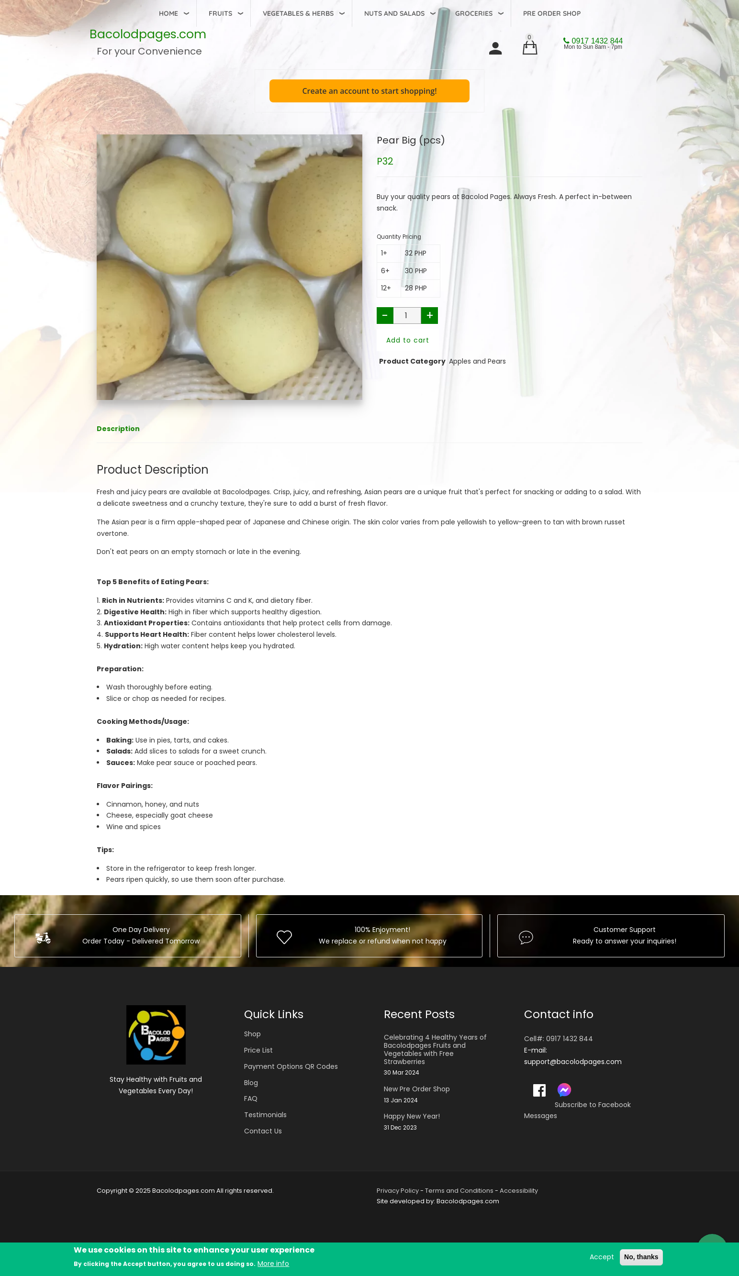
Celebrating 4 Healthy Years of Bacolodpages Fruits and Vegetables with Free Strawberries (435, 1049)
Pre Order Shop (552, 13)
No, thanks (641, 1257)
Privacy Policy (398, 1190)
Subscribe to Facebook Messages (577, 1110)
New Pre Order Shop (417, 1089)
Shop (252, 1034)
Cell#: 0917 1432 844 (558, 1038)
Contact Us (263, 1131)
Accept (602, 1257)
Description (118, 428)
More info (273, 1263)
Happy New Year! (412, 1116)
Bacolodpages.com (148, 34)
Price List (258, 1050)
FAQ (251, 1098)
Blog (251, 1082)
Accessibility (519, 1190)
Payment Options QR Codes (291, 1066)
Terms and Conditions (459, 1190)
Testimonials (265, 1115)
